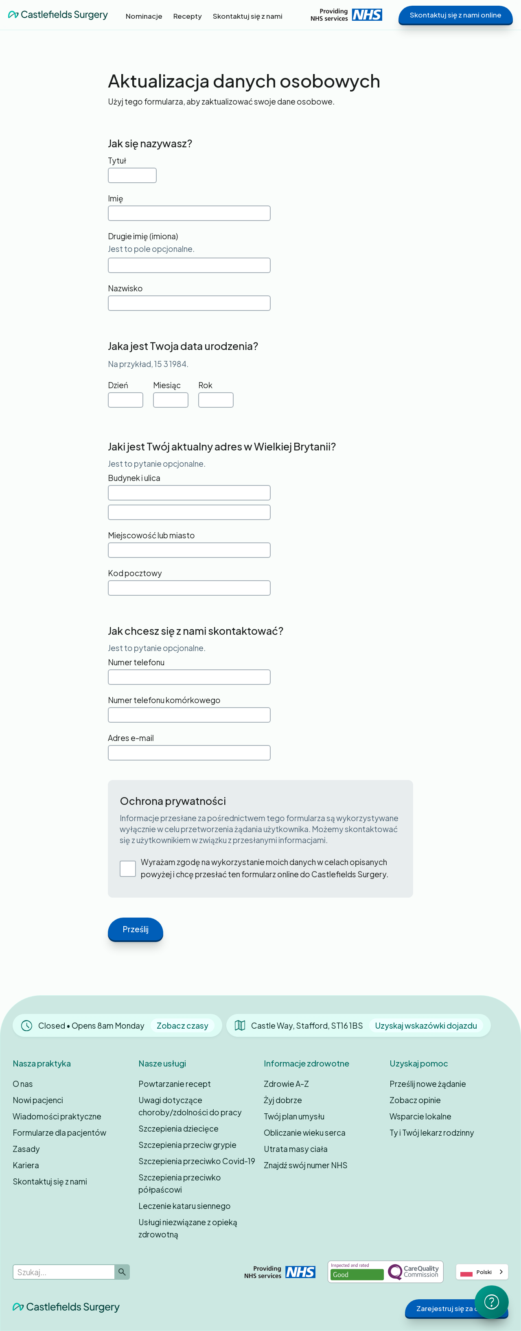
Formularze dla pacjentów (59, 1132)
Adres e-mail (131, 738)
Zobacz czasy (182, 1025)
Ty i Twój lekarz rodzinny (432, 1132)
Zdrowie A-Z (286, 1083)
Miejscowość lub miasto (151, 535)
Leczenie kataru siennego (184, 1206)
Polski (476, 1272)
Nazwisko (125, 288)
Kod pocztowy (135, 573)
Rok (205, 385)
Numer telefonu (136, 662)
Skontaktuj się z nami (50, 1181)
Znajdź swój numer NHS (306, 1165)
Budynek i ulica (134, 478)
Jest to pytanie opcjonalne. (157, 463)
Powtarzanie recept (174, 1083)
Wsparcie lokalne (420, 1116)
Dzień (118, 385)
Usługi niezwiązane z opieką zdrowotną (187, 1228)
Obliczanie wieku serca (305, 1132)
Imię (115, 198)
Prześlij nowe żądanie (428, 1083)
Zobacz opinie (415, 1100)
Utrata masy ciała (296, 1149)
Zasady (26, 1149)
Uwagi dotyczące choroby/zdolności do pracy (190, 1106)
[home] (58, 15)
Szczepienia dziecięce (178, 1128)
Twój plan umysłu (294, 1116)
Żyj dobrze (283, 1100)
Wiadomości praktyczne (57, 1116)
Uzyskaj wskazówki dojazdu (426, 1025)
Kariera (26, 1165)
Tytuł (117, 160)
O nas (23, 1083)
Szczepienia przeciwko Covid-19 (196, 1161)
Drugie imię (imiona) (143, 236)
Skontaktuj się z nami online (455, 14)
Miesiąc (167, 385)
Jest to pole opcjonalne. (151, 249)
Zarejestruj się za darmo (456, 1308)
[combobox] (482, 1272)
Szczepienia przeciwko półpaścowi (179, 1183)
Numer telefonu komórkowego (164, 700)
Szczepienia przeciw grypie (187, 1145)
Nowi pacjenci (38, 1100)
